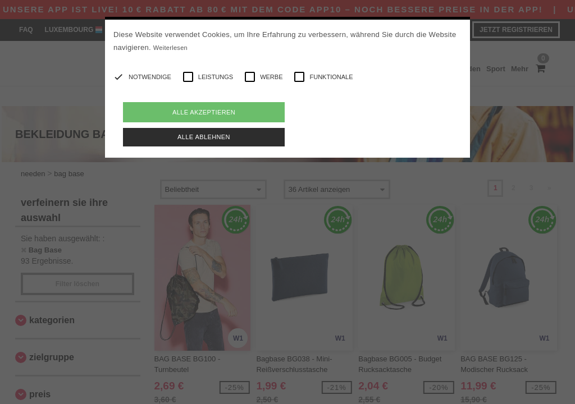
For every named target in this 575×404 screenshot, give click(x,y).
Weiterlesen (170, 47)
